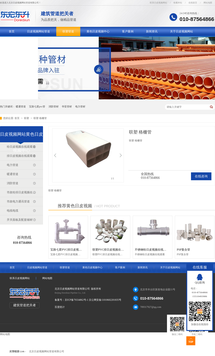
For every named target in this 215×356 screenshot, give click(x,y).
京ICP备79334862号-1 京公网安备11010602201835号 (93, 300)
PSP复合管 (183, 249)
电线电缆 (12, 210)
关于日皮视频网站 (181, 31)
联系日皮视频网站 (158, 2)
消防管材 (54, 106)
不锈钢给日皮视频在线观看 (152, 249)
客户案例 (127, 31)
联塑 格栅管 (40, 118)
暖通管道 (21, 106)
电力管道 (12, 164)
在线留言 (192, 2)
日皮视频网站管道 (38, 31)
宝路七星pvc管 (37, 106)
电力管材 (80, 106)
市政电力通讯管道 (18, 201)
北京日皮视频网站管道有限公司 (46, 351)
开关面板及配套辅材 (20, 219)
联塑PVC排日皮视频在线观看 (111, 249)
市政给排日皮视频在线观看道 (21, 192)
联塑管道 (68, 31)
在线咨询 (201, 176)
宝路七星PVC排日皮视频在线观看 (71, 249)
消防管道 (12, 183)
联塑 (27, 118)
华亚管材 (67, 106)
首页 (12, 31)
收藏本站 (177, 2)
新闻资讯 (151, 31)
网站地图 (208, 2)
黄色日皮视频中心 (98, 31)
